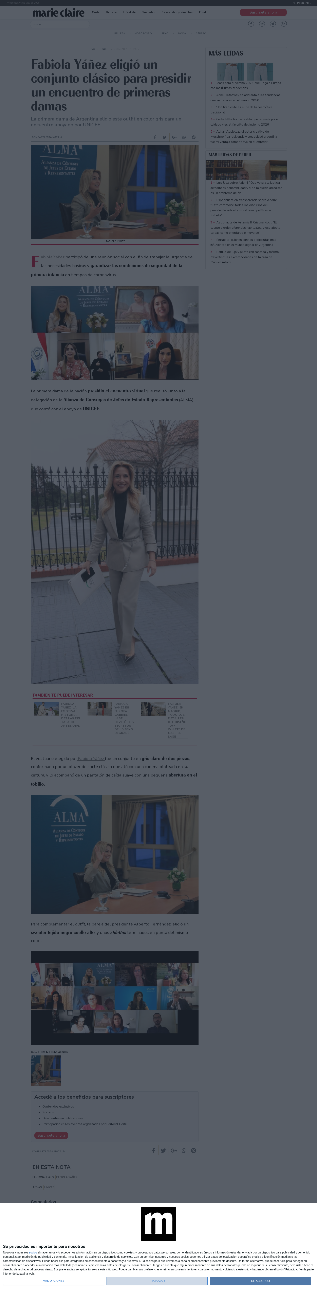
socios (33, 1252)
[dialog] (158, 1246)
